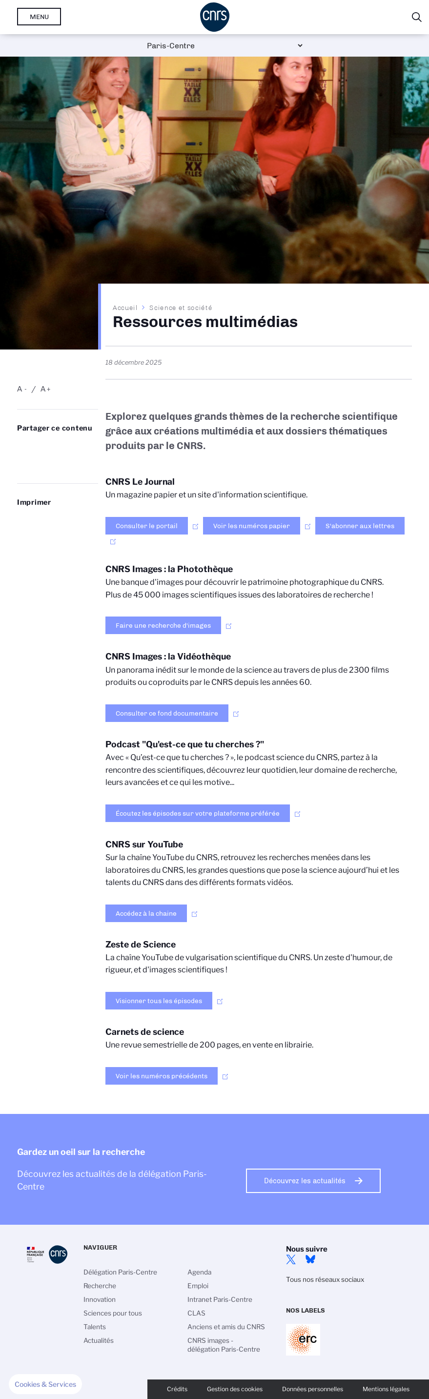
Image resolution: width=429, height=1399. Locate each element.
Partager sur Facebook (22, 463)
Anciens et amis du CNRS (226, 1327)
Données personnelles (312, 1389)
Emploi (197, 1286)
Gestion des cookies (235, 1389)
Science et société (180, 307)
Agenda (199, 1272)
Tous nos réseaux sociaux (325, 1279)
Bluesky (310, 1259)
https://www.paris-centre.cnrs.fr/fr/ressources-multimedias (63, 463)
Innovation (99, 1299)
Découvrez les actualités (305, 1180)
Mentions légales (386, 1389)
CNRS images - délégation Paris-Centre (223, 1345)
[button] (45, 1384)
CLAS (196, 1313)
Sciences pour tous (112, 1313)
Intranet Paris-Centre (219, 1299)
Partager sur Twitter (43, 447)
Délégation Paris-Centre (120, 1272)
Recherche (99, 1286)
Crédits (177, 1389)
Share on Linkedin (63, 447)
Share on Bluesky (22, 447)
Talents (94, 1327)
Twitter (291, 1259)
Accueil (125, 307)
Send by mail (43, 463)
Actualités (98, 1340)
